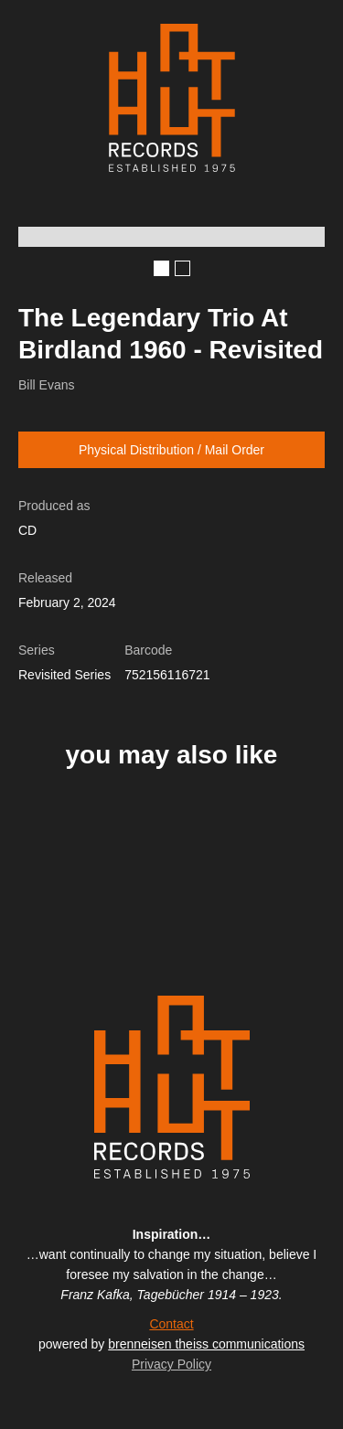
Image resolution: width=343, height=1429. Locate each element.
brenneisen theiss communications (206, 1344)
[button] (161, 268)
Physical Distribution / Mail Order (171, 450)
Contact (171, 1324)
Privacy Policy (171, 1364)
